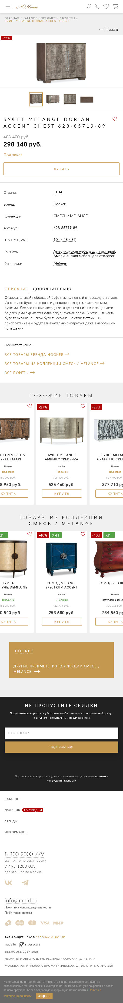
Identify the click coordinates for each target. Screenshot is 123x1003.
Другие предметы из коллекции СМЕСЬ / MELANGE (56, 668)
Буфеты (68, 18)
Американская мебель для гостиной (84, 251)
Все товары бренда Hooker (37, 355)
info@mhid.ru (21, 900)
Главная (12, 18)
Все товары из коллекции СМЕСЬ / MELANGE (54, 364)
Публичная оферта (18, 913)
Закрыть (44, 996)
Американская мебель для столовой (84, 255)
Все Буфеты (20, 373)
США (58, 192)
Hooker (59, 203)
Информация (16, 832)
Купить (61, 494)
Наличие (23, 810)
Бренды (11, 821)
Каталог (30, 18)
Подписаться (61, 747)
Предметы (50, 18)
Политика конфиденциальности (28, 907)
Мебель (60, 263)
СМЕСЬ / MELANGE (70, 215)
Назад (111, 29)
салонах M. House (50, 937)
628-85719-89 (65, 227)
